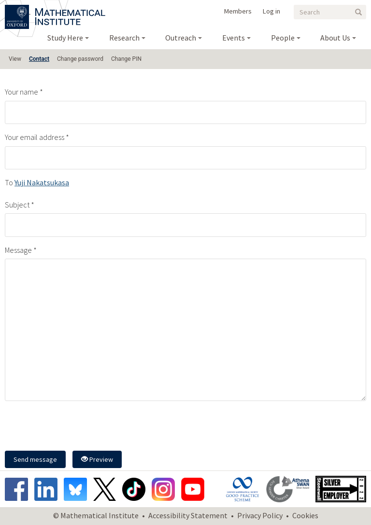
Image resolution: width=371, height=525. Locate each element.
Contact (39, 58)
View (15, 58)
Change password (80, 58)
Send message (35, 459)
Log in (271, 11)
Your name (21, 92)
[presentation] (78, 427)
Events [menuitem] (233, 37)
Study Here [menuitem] (65, 37)
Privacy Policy (260, 515)
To (9, 182)
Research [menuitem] (124, 37)
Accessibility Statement (188, 515)
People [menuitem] (283, 37)
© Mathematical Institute (96, 515)
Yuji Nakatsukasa (41, 182)
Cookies (305, 515)
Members (238, 11)
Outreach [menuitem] (180, 37)
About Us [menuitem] (335, 37)
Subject (17, 204)
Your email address (34, 137)
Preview (97, 459)
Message (18, 250)
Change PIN (126, 58)
